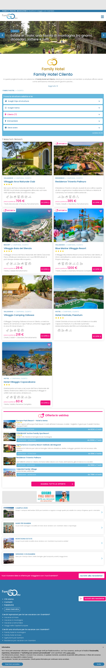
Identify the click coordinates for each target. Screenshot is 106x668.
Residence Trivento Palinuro (78, 183)
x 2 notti (94, 429)
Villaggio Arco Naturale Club (27, 183)
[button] (103, 647)
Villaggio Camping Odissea (27, 316)
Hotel (58, 311)
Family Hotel (9, 90)
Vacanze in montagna (13, 620)
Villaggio (8, 178)
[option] (53, 37)
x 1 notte (94, 453)
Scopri (45, 202)
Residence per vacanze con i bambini (20, 640)
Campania (19, 178)
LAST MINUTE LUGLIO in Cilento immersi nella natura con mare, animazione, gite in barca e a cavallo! (54, 462)
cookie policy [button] (70, 653)
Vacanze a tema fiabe (13, 623)
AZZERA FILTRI (97, 133)
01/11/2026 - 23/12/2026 (26, 429)
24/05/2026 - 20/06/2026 (27, 475)
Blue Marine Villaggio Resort (78, 250)
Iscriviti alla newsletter (91, 575)
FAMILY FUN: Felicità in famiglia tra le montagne (34, 437)
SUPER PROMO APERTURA (25, 471)
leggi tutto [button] (53, 86)
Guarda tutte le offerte (57, 484)
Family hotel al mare (12, 635)
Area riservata (12, 609)
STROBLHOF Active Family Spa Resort (32, 433)
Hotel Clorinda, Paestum (78, 316)
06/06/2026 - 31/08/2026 (27, 440)
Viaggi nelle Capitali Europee (16, 625)
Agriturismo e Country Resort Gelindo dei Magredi (38, 445)
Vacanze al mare (11, 617)
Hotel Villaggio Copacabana (27, 383)
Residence (59, 178)
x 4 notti (94, 474)
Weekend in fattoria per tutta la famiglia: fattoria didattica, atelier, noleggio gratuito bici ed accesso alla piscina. (56, 449)
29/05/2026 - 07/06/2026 (27, 454)
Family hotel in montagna (15, 632)
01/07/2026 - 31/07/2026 (26, 465)
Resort (7, 245)
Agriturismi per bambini (14, 638)
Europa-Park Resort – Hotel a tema (31, 420)
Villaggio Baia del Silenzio (27, 250)
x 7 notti (94, 440)
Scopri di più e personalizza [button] (12, 664)
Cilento (20, 90)
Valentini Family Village (26, 469)
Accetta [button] (99, 664)
